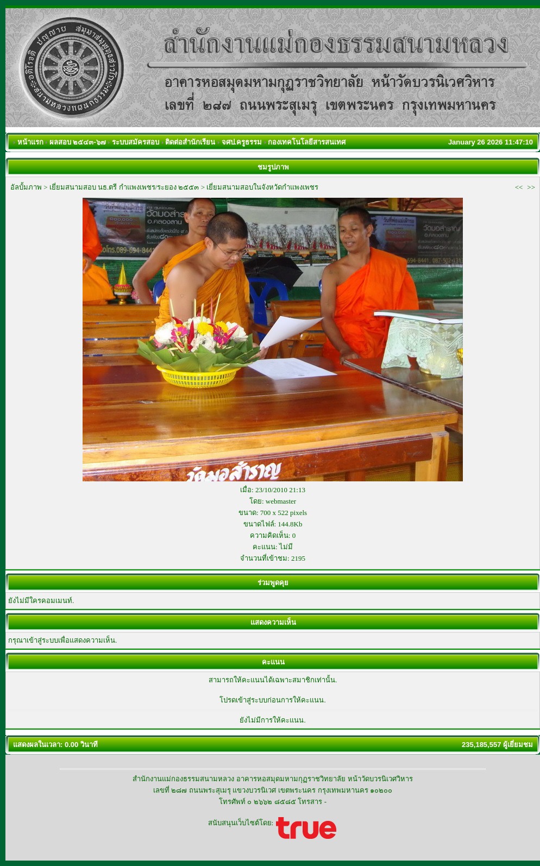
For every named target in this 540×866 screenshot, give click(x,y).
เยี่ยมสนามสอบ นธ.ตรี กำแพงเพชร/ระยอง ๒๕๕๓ (124, 187)
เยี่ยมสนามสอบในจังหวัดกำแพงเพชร (262, 187)
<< (519, 187)
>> (531, 187)
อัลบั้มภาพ (26, 187)
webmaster (281, 501)
